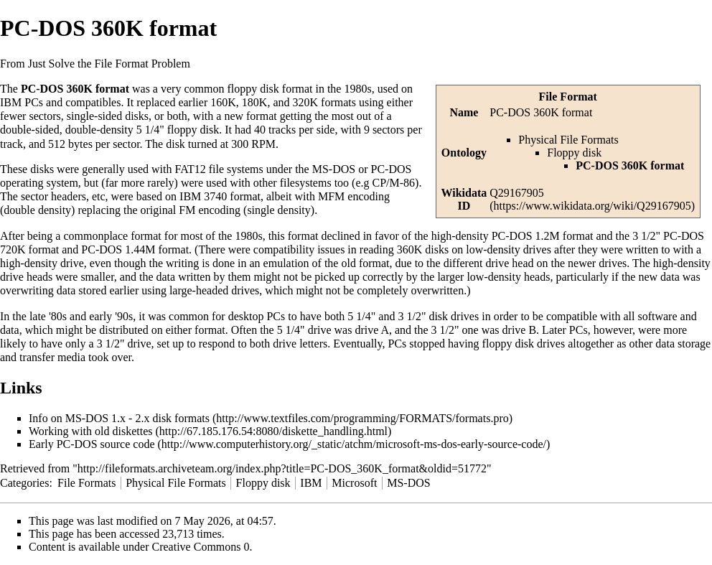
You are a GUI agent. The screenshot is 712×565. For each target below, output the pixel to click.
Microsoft (354, 483)
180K (255, 102)
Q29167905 (517, 193)
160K (223, 102)
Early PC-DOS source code (92, 444)
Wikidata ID (464, 199)
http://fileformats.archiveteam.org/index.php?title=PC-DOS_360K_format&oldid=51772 (282, 468)
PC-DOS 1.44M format (135, 249)
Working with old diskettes (90, 431)
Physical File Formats (568, 140)
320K (305, 102)
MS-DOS (408, 483)
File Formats (86, 483)
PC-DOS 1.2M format (543, 236)
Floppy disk (574, 152)
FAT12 (189, 169)
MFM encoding (354, 196)
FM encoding (209, 210)
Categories (24, 483)
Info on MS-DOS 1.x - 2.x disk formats (119, 418)
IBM (311, 483)
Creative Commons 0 (201, 547)
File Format (568, 96)
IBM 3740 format (220, 196)
